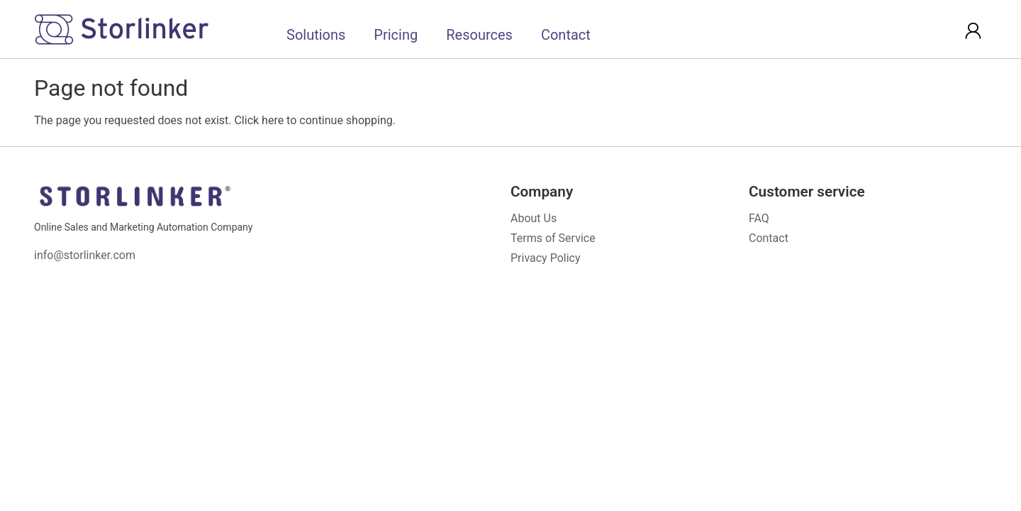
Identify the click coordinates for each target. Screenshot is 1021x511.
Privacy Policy (545, 258)
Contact (566, 34)
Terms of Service (553, 238)
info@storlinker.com (84, 255)
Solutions (315, 34)
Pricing (396, 34)
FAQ (759, 218)
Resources (479, 34)
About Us (533, 218)
